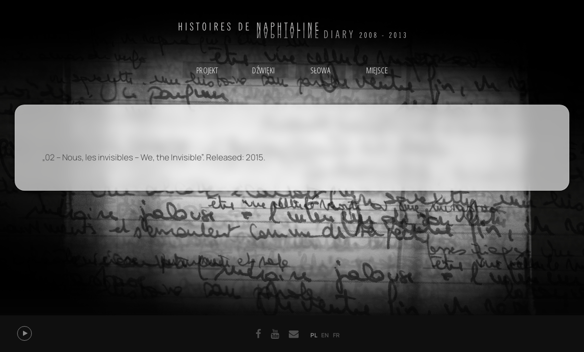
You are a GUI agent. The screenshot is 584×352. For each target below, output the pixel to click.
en (325, 335)
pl (313, 335)
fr (336, 335)
